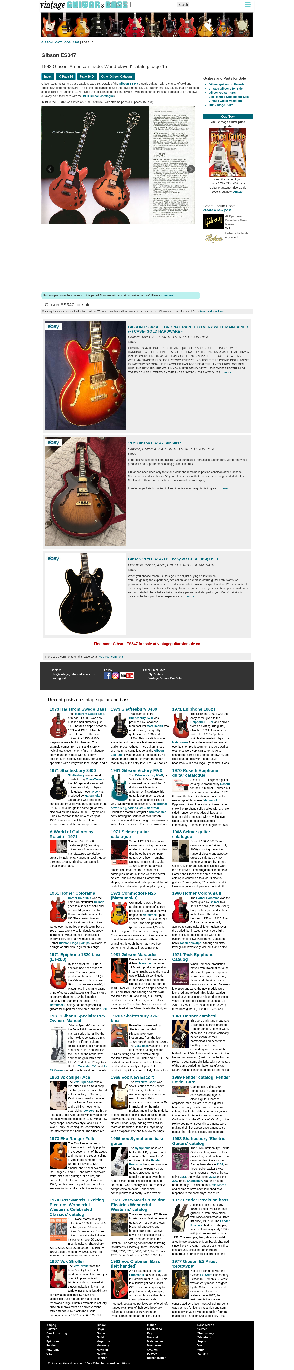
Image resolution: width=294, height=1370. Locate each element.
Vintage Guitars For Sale (165, 678)
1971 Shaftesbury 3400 (73, 770)
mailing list (58, 678)
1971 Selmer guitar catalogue (130, 834)
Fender (51, 1345)
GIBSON (47, 42)
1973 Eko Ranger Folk (72, 1138)
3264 (220, 1164)
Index (48, 76)
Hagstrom (103, 1341)
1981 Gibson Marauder (134, 954)
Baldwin (51, 1329)
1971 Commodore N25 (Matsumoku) (133, 895)
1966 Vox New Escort (132, 1077)
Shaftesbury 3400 (141, 718)
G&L (49, 1353)
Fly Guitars (155, 674)
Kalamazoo (154, 1329)
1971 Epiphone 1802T (194, 709)
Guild (100, 1337)
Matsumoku (155, 726)
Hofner (101, 1353)
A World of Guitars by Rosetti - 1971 (72, 834)
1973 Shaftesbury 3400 (134, 709)
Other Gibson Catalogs (116, 76)
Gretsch (102, 1333)
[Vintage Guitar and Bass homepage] (84, 4)
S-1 (94, 1066)
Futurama (52, 1349)
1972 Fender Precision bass (200, 1200)
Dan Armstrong (56, 1333)
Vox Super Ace (84, 1082)
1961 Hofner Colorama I (74, 893)
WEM (200, 1349)
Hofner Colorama (79, 898)
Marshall (153, 1337)
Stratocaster (157, 812)
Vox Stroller (82, 1266)
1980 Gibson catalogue (98, 96)
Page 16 (87, 76)
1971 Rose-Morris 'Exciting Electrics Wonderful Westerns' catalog (138, 1205)
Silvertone (204, 1337)
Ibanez (151, 1325)
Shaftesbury (76, 775)
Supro (201, 1341)
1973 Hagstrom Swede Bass (78, 709)
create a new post (217, 210)
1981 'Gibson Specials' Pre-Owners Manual (77, 1018)
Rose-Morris (94, 779)
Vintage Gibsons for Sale (226, 88)
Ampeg (51, 1325)
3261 (183, 1176)
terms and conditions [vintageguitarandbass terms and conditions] (115, 1363)
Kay (149, 1333)
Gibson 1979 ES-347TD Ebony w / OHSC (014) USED (174, 559)
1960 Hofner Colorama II (196, 893)
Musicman (154, 1345)
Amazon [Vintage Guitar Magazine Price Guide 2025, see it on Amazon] (238, 191)
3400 (94, 791)
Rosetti (225, 784)
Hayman (102, 1349)
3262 (212, 1176)
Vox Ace (89, 1110)
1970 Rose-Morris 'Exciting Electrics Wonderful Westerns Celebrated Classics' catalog (77, 1207)
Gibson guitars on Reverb (226, 84)
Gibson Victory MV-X (149, 775)
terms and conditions (212, 311)
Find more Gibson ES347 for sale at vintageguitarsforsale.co (147, 644)
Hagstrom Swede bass (89, 713)
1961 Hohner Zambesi (194, 1015)
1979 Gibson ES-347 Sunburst (154, 443)
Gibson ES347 (128, 83)
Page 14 (66, 76)
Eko (49, 1337)
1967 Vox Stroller (67, 1261)
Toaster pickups (190, 943)
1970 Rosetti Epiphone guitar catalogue (195, 772)
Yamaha (202, 1353)
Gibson (102, 1325)
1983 (76, 42)
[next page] (191, 170)
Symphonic (142, 1148)
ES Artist (206, 1275)
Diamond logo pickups (74, 943)
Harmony (103, 1345)
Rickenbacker (156, 1357)
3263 (175, 1180)
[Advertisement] (120, 257)
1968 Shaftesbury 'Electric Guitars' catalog (198, 1141)
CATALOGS (63, 42)
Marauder (145, 963)
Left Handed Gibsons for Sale (229, 96)
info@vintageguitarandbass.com (73, 674)
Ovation (152, 1349)
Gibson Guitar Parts (222, 92)
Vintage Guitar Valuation (225, 100)
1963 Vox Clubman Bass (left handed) (135, 1263)
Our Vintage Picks (221, 105)
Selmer (99, 902)
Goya (100, 1329)
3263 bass (142, 1045)
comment (167, 295)
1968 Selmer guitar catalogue (191, 834)
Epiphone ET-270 (202, 722)
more (227, 372)
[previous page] (50, 170)
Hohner (102, 1357)
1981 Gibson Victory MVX (137, 770)
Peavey (152, 1353)
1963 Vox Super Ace (70, 1077)
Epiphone (52, 1341)
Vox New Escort (145, 1082)
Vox (200, 1345)
